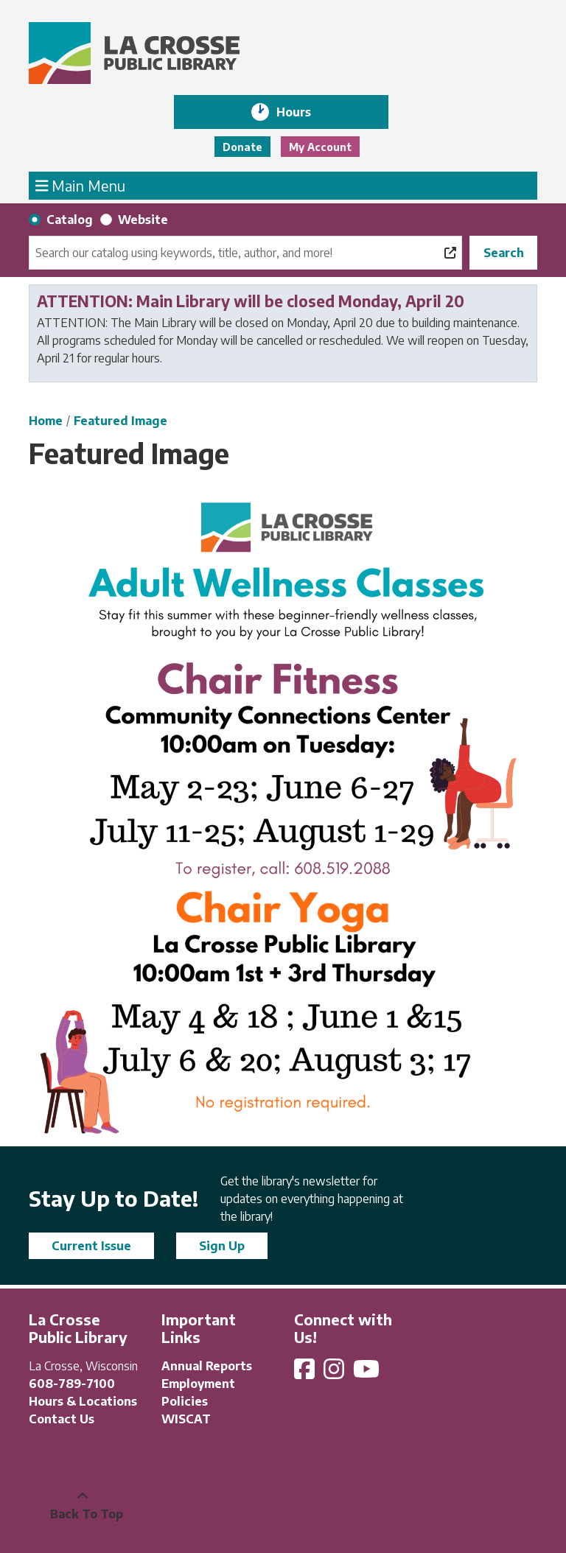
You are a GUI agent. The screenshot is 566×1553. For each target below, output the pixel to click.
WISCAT (186, 1419)
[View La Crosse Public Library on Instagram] (335, 1373)
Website (143, 219)
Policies (184, 1401)
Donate (242, 147)
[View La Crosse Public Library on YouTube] (367, 1373)
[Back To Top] (82, 1505)
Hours (304, 112)
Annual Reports (206, 1366)
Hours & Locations (83, 1401)
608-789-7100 (72, 1383)
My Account (320, 147)
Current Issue (91, 1245)
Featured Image (120, 420)
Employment (198, 1383)
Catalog (69, 219)
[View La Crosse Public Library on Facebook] (306, 1373)
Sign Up (222, 1245)
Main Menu (80, 184)
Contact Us (61, 1419)
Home (46, 420)
